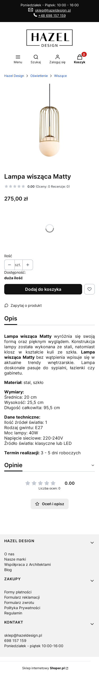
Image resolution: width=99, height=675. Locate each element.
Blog (8, 569)
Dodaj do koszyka (43, 289)
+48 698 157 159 (52, 15)
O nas (9, 554)
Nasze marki (15, 559)
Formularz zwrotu (19, 602)
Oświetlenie (39, 76)
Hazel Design (14, 76)
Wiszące (60, 76)
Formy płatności (17, 592)
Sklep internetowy (43, 668)
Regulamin (13, 613)
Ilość (8, 256)
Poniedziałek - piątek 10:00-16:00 (33, 646)
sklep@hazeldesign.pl (53, 10)
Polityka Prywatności (22, 607)
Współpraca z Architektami (27, 564)
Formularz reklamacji (22, 597)
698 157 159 (15, 640)
